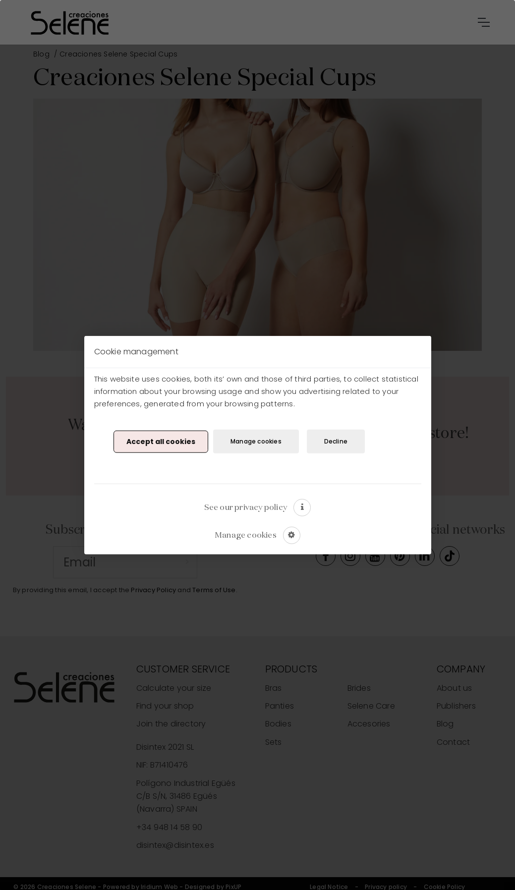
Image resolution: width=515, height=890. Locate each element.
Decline (335, 441)
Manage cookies (256, 441)
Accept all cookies (160, 441)
